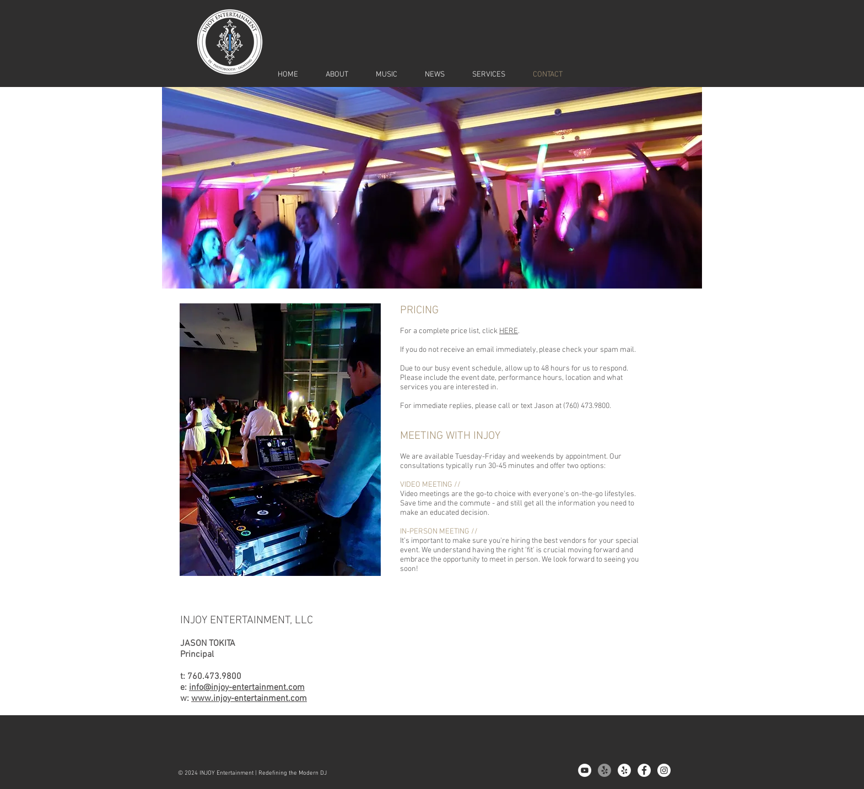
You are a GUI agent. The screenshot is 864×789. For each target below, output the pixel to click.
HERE (508, 331)
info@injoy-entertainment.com (247, 687)
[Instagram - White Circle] (664, 770)
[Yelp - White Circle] (624, 770)
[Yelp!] (604, 770)
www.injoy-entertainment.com (249, 698)
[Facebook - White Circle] (644, 770)
